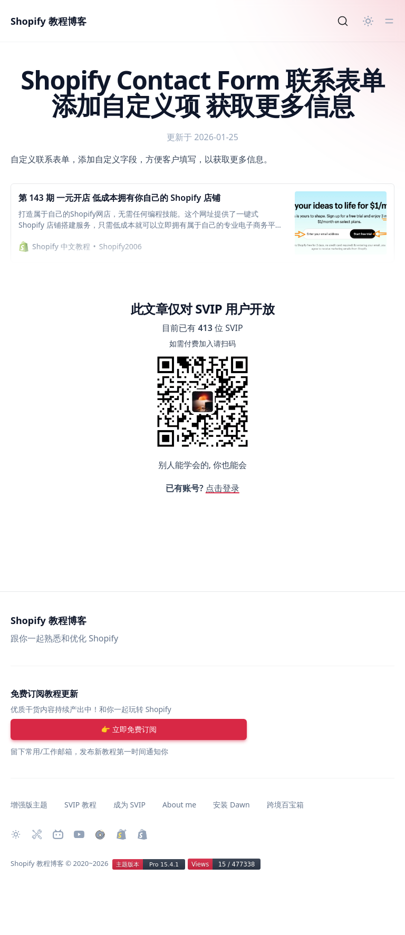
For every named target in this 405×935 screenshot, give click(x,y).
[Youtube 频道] (79, 834)
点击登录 (222, 488)
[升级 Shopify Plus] (121, 834)
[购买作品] (100, 834)
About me (179, 805)
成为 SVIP (129, 805)
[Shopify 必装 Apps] (37, 834)
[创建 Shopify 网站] (142, 834)
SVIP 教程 (80, 805)
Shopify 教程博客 (48, 21)
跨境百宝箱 (285, 805)
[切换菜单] (389, 21)
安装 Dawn (231, 805)
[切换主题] (368, 21)
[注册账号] (129, 729)
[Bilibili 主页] (58, 834)
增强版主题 (29, 805)
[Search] (342, 21)
